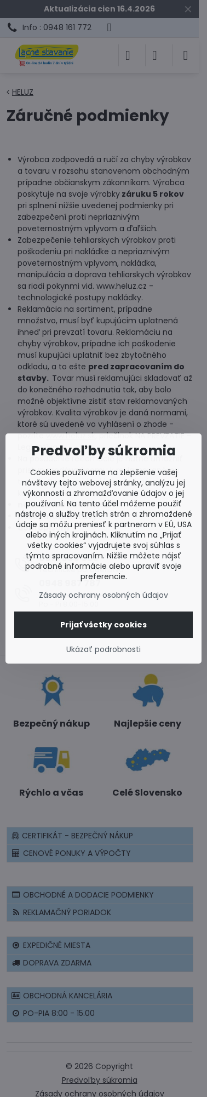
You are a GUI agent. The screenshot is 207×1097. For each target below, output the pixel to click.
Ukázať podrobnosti (103, 649)
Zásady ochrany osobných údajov (103, 595)
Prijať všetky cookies (103, 624)
